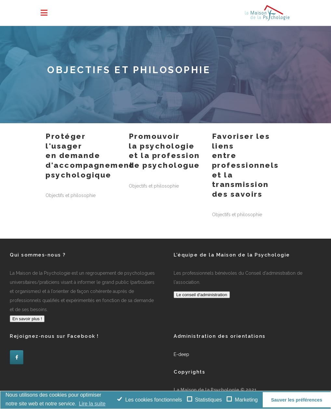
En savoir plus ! (27, 318)
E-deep (181, 354)
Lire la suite (92, 403)
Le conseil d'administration (201, 294)
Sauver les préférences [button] (296, 399)
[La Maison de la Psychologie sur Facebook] (16, 357)
